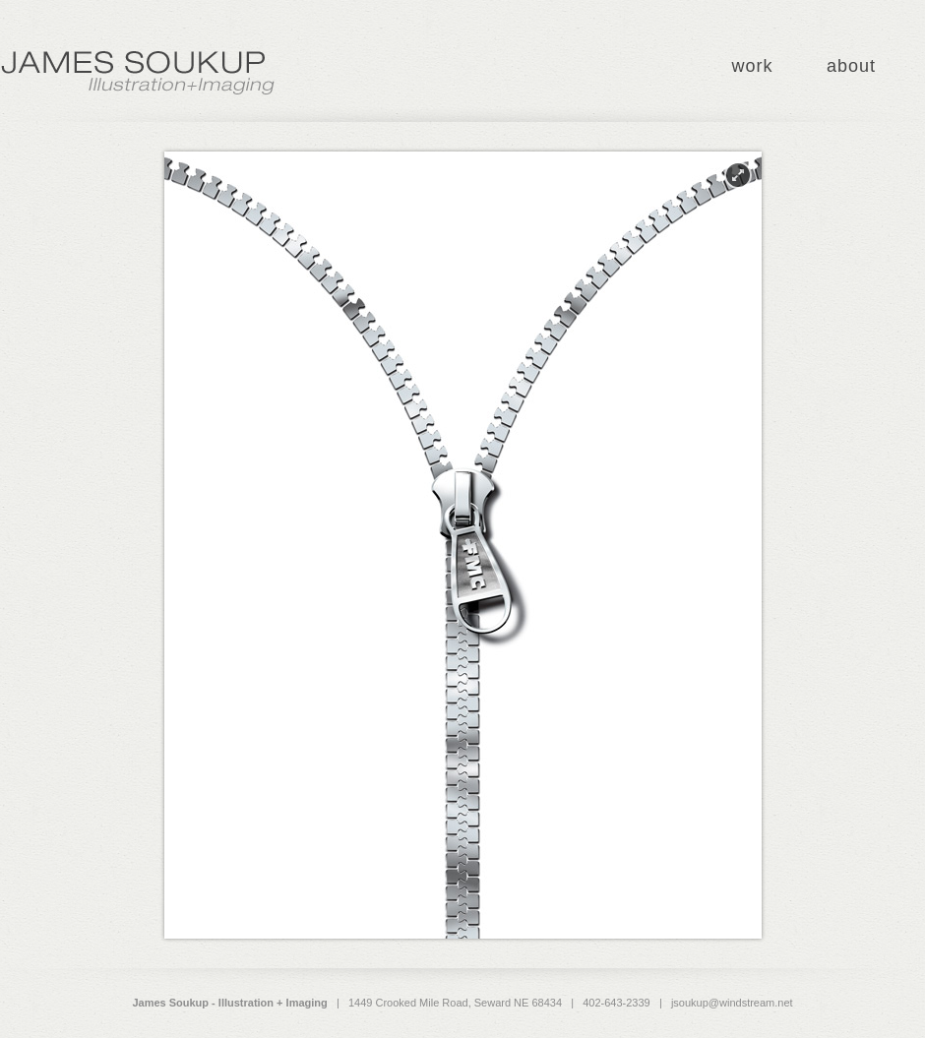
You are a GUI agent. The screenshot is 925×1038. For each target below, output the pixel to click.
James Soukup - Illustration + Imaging (138, 73)
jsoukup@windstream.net (732, 1002)
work (751, 66)
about (851, 66)
